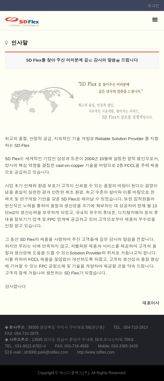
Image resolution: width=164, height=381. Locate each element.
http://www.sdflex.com (96, 352)
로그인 (153, 6)
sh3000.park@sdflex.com (46, 352)
